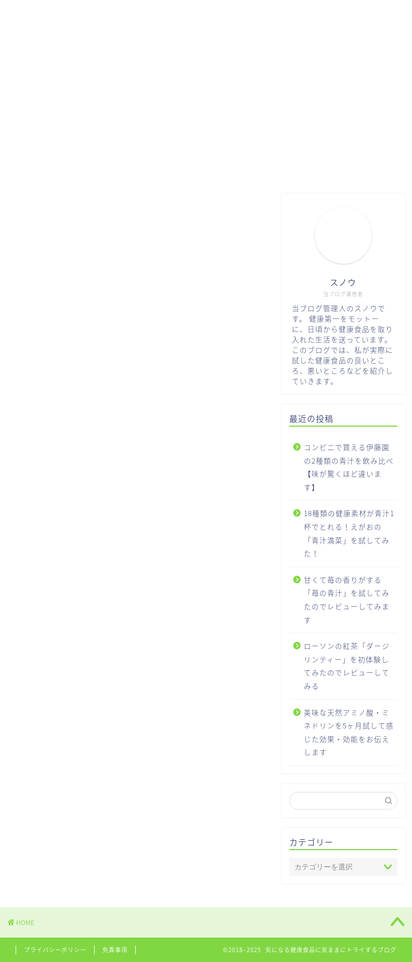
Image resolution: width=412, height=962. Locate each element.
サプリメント (137, 14)
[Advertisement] (206, 105)
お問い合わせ (210, 14)
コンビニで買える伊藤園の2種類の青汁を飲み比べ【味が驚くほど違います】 (349, 467)
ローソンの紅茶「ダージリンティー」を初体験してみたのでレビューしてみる (347, 665)
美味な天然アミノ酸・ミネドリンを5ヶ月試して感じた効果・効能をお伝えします (349, 732)
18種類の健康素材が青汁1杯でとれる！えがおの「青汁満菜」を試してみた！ (349, 533)
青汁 (80, 14)
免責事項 (114, 949)
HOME (35, 14)
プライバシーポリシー (55, 949)
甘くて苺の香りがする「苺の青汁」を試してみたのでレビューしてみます (347, 599)
